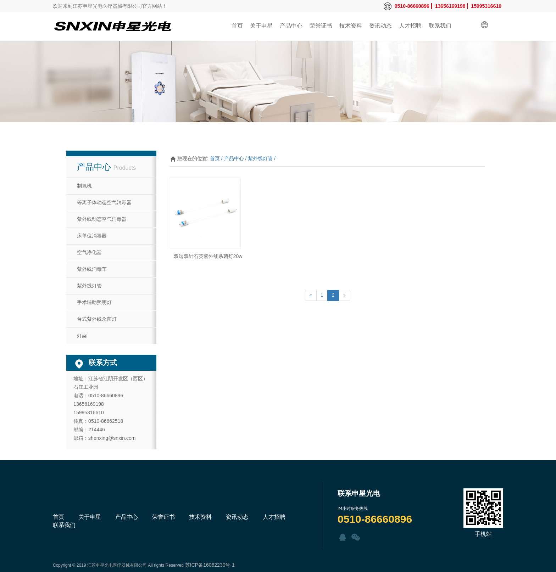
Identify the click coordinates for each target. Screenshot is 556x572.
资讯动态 (380, 26)
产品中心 (291, 26)
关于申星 (261, 26)
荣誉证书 (321, 26)
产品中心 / (235, 158)
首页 (237, 26)
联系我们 (440, 26)
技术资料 (350, 26)
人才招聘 (410, 26)
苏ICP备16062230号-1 (210, 565)
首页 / (216, 158)
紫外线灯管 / (262, 158)
